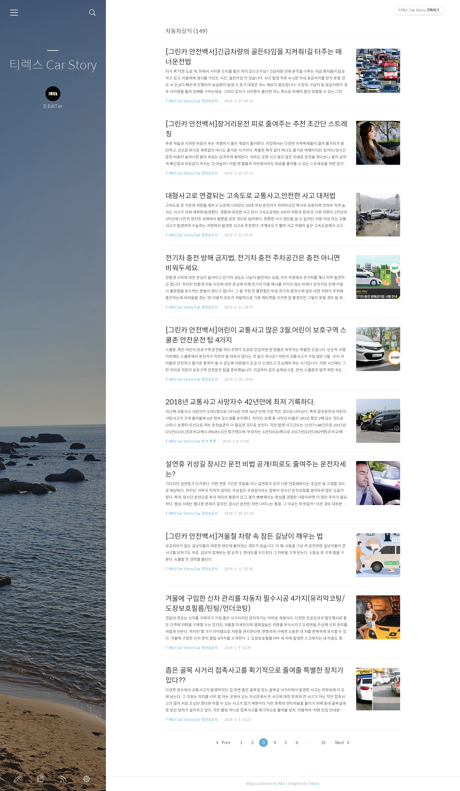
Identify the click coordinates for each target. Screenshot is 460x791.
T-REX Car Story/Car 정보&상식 (191, 101)
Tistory (314, 783)
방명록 (41, 779)
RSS (65, 779)
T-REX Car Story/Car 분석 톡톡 (190, 441)
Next (342, 742)
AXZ (281, 783)
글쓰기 (18, 779)
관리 (88, 779)
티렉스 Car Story (53, 65)
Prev (223, 742)
